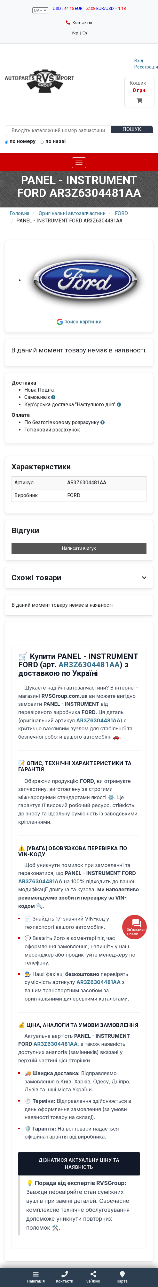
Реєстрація (146, 66)
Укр (74, 33)
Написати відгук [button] (79, 548)
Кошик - (139, 91)
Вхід (138, 60)
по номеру (20, 141)
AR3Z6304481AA (89, 664)
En (85, 33)
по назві (53, 141)
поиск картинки (79, 322)
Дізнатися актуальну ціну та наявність (79, 1163)
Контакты (79, 22)
